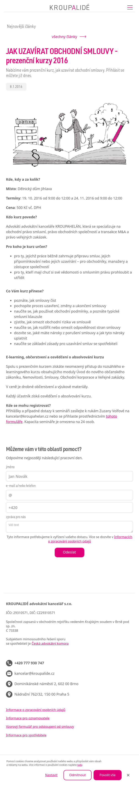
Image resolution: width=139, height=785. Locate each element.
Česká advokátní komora (50, 643)
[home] (69, 7)
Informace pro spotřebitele (26, 735)
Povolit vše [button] (108, 775)
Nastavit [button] (51, 775)
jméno (10, 467)
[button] (130, 7)
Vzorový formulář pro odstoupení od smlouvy (40, 726)
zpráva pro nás (16, 517)
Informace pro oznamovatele (27, 718)
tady (79, 765)
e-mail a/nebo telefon (21, 486)
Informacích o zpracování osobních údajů (90, 539)
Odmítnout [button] (77, 775)
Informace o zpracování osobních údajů (35, 710)
